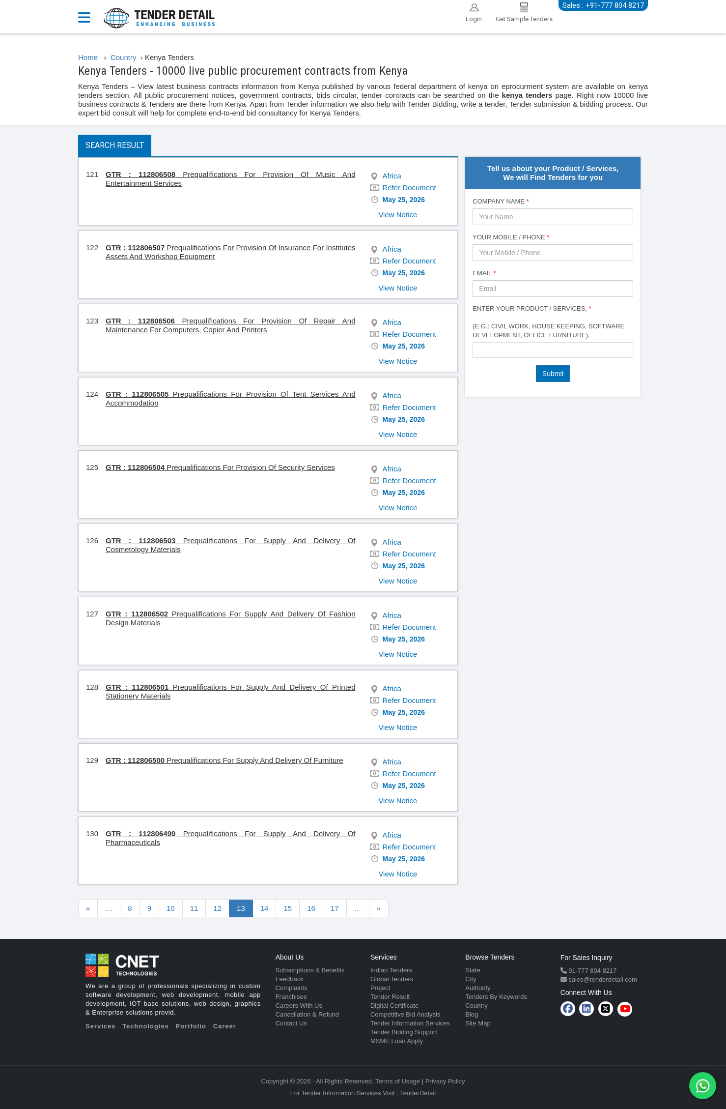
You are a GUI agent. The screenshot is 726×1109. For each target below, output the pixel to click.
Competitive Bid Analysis (405, 1014)
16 (311, 908)
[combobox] (553, 350)
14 (264, 908)
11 (194, 908)
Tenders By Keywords (496, 996)
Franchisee (291, 996)
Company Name (501, 201)
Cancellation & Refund (307, 1014)
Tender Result (390, 996)
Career (224, 1026)
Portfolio (191, 1026)
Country (476, 1005)
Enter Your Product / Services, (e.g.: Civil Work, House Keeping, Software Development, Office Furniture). (548, 322)
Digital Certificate (394, 1005)
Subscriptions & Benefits (310, 970)
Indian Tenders (391, 970)
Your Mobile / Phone (511, 237)
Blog (471, 1014)
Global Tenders (391, 979)
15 (287, 908)
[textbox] (478, 349)
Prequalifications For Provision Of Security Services (220, 467)
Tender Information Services (410, 1023)
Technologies (145, 1026)
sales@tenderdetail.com (602, 979)
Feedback (290, 979)
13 (241, 908)
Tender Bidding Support (403, 1032)
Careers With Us (299, 1005)
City (470, 979)
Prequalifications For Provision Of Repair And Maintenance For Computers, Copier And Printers (230, 325)
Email (484, 273)
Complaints (291, 988)
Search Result (114, 145)
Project (380, 988)
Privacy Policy (445, 1081)
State (472, 970)
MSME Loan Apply (396, 1041)
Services (100, 1026)
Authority (477, 988)
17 (335, 908)
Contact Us (291, 1023)
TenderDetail (418, 1093)
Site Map (477, 1023)
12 (217, 908)
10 (171, 908)
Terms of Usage (397, 1081)
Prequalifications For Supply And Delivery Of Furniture (224, 760)
